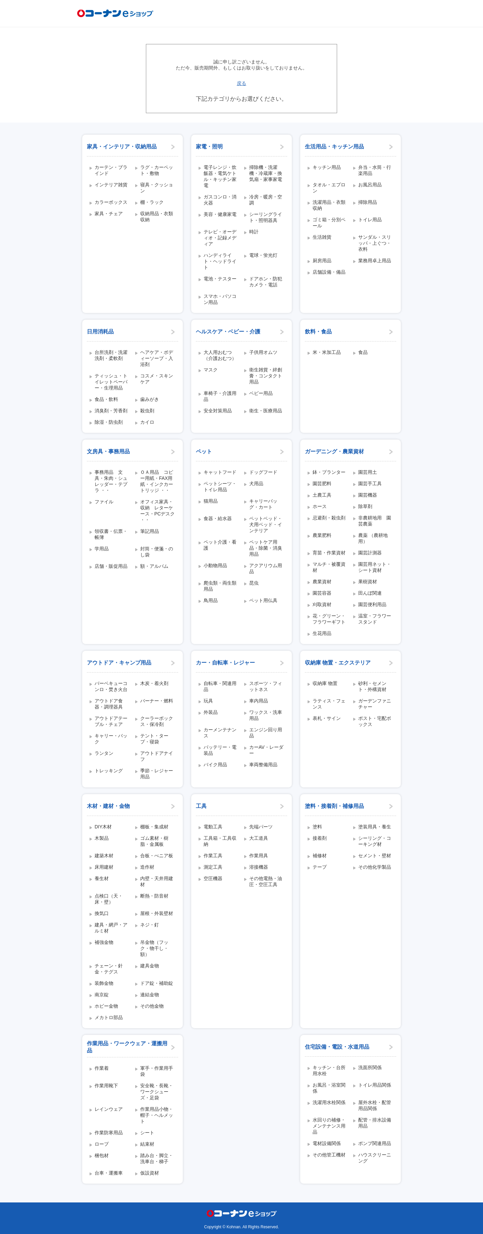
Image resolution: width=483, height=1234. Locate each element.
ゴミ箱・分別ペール (329, 222)
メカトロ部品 (109, 1017)
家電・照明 (209, 146)
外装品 (211, 712)
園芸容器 (322, 593)
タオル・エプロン (329, 187)
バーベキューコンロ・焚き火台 (111, 686)
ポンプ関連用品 (374, 1143)
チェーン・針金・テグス (109, 968)
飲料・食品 (318, 331)
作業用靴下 (106, 1085)
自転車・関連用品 (220, 686)
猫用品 (211, 501)
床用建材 (104, 867)
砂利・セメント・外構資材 (372, 686)
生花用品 (322, 633)
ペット (204, 451)
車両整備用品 (263, 764)
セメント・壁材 (374, 855)
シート (147, 1132)
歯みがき (149, 399)
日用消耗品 (100, 331)
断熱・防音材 (154, 896)
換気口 (102, 913)
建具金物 (149, 965)
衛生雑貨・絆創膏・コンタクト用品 (265, 375)
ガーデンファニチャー (374, 704)
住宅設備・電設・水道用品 (337, 1047)
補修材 (320, 855)
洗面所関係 (370, 1067)
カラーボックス (111, 202)
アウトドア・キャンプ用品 (119, 663)
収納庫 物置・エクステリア (338, 663)
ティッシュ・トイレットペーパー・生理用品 (111, 382)
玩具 (208, 700)
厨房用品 (322, 260)
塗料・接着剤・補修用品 (334, 806)
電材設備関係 (327, 1143)
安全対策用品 (218, 410)
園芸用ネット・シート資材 (374, 567)
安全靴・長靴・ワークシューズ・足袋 (156, 1091)
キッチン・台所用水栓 (329, 1070)
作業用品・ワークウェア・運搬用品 (127, 1047)
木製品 (102, 838)
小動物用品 (215, 565)
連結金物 (149, 994)
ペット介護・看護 (220, 545)
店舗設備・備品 (329, 272)
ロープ (102, 1144)
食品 (363, 352)
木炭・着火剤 (154, 683)
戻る (241, 83)
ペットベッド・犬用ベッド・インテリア (265, 524)
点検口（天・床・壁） (109, 899)
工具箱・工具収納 (220, 841)
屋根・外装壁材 (156, 913)
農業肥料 (322, 535)
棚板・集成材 (154, 826)
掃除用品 (367, 202)
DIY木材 (103, 826)
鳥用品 (211, 600)
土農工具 (322, 495)
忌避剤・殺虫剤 (329, 517)
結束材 (147, 1144)
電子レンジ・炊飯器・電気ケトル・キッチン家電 (220, 176)
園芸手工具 (370, 483)
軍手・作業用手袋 (156, 1071)
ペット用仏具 (263, 600)
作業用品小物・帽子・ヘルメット (156, 1115)
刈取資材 (322, 604)
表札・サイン (327, 718)
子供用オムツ (263, 352)
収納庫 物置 (325, 683)
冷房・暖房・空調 (265, 199)
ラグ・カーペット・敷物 (156, 170)
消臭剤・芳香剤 (111, 410)
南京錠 (102, 994)
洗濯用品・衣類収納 (329, 205)
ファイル (104, 501)
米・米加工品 (327, 352)
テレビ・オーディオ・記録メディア (220, 237)
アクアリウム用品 (265, 568)
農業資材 (322, 581)
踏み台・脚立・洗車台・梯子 (156, 1158)
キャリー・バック (111, 738)
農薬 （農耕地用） (373, 538)
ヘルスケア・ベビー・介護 (228, 331)
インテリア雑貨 (111, 184)
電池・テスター (220, 278)
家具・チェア (109, 213)
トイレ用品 (370, 219)
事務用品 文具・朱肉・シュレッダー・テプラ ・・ (111, 481)
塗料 (317, 826)
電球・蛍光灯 (263, 255)
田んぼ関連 (370, 593)
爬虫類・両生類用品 (220, 586)
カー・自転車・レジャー (225, 663)
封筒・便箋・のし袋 (156, 551)
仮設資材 (149, 1173)
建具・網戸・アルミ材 (111, 927)
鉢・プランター (329, 472)
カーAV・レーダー (266, 750)
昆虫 (254, 583)
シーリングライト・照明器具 (265, 217)
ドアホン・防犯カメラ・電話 (265, 281)
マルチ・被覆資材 (329, 567)
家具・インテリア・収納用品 (122, 146)
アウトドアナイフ (156, 756)
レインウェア (109, 1109)
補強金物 (104, 942)
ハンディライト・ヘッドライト (220, 261)
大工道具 (258, 838)
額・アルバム (154, 566)
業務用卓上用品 (374, 260)
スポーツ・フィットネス (265, 686)
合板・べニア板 (156, 855)
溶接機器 (258, 867)
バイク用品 (215, 764)
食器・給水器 (218, 518)
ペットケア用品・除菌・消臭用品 (265, 548)
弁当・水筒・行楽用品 (374, 170)
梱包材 (102, 1155)
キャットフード (220, 472)
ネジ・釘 (149, 924)
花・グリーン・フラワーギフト (329, 619)
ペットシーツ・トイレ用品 (220, 486)
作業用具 (258, 855)
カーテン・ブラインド (111, 170)
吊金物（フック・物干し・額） (154, 948)
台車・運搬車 (109, 1173)
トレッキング (109, 770)
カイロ (147, 422)
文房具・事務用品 (108, 451)
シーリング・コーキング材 (374, 841)
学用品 (102, 548)
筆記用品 (149, 531)
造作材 (147, 867)
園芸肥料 (322, 483)
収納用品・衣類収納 (156, 216)
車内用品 (258, 700)
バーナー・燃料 (156, 700)
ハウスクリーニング (374, 1157)
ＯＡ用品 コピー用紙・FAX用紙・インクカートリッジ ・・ (156, 481)
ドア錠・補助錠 (156, 983)
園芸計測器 (370, 552)
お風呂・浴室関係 (329, 1088)
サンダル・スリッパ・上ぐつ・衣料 (374, 243)
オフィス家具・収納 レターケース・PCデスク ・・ (157, 510)
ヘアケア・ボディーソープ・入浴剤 (156, 358)
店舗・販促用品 (111, 566)
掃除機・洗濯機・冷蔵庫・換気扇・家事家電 (265, 173)
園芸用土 (367, 472)
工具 (201, 806)
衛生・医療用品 (265, 410)
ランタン (104, 753)
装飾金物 (104, 983)
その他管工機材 (329, 1154)
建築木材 (104, 855)
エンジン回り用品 (265, 732)
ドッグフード (263, 472)
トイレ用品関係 (374, 1085)
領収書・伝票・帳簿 (111, 534)
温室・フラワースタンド (374, 619)
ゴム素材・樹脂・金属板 (154, 841)
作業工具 (213, 855)
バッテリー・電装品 (220, 750)
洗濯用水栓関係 (329, 1102)
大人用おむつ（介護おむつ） (220, 355)
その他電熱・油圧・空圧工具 (265, 881)
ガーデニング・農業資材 (334, 451)
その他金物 (152, 1006)
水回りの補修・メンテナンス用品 (329, 1126)
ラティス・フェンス (329, 704)
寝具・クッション (156, 187)
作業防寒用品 (109, 1132)
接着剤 (320, 838)
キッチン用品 (327, 167)
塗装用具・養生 (374, 826)
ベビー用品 (261, 393)
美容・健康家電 (220, 214)
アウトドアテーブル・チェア (111, 721)
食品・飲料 (106, 399)
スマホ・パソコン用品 (220, 299)
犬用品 (256, 483)
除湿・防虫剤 (109, 422)
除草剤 (365, 506)
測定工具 (213, 867)
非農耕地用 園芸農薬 (374, 521)
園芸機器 (367, 495)
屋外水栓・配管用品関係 (374, 1105)
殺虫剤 (147, 410)
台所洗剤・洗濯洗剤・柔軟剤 (111, 355)
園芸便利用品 (372, 604)
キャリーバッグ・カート (263, 504)
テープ (320, 867)
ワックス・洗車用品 (265, 715)
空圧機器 (213, 878)
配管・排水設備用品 (374, 1123)
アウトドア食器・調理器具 (109, 704)
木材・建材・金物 (108, 806)
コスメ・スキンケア (156, 378)
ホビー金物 (106, 1006)
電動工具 (213, 826)
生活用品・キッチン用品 (334, 146)
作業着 (102, 1068)
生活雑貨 (322, 237)
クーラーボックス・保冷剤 (156, 721)
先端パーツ (261, 826)
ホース (320, 506)
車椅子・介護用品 (220, 396)
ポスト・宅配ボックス (374, 721)
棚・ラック (152, 202)
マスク (211, 369)
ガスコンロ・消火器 (220, 199)
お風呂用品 (370, 184)
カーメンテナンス (220, 732)
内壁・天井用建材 (156, 881)
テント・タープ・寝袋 (154, 738)
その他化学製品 (374, 867)
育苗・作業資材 (329, 552)
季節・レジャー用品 (156, 773)
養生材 (102, 878)
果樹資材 (367, 581)
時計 (254, 231)
